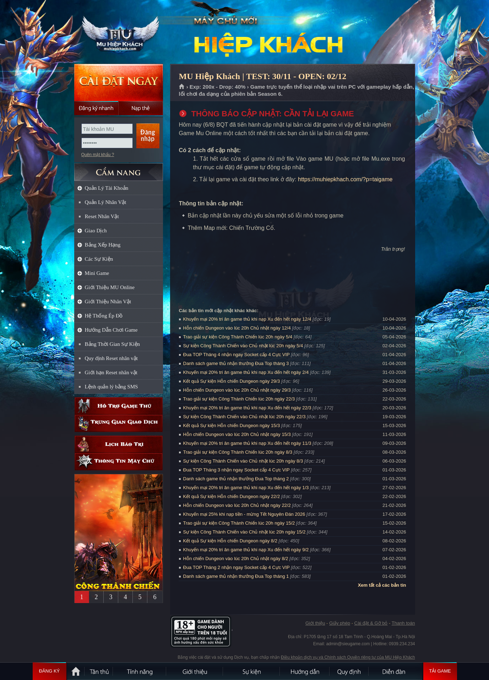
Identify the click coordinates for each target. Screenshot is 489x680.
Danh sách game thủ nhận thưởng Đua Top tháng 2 (236, 478)
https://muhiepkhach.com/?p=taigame (345, 179)
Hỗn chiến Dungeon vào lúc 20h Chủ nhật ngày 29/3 (237, 390)
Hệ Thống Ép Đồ (104, 316)
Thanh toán (403, 623)
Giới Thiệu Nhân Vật (108, 301)
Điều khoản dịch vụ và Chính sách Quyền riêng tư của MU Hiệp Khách (348, 657)
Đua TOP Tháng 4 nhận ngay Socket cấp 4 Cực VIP (236, 354)
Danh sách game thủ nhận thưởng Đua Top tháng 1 (236, 576)
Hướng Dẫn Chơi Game (111, 330)
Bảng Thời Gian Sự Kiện (112, 344)
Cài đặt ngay (118, 82)
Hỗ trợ (119, 406)
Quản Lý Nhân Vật (105, 202)
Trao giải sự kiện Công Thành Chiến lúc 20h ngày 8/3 (238, 452)
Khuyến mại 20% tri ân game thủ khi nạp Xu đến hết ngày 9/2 (246, 549)
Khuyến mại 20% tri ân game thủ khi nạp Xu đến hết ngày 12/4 (247, 319)
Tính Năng (140, 671)
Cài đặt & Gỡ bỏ (371, 623)
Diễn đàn (395, 671)
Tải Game (440, 671)
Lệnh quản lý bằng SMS (111, 386)
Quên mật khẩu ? (97, 154)
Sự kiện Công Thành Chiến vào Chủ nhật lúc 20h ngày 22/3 (244, 416)
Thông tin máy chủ (119, 461)
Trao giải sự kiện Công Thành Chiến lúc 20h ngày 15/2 (239, 523)
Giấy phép (339, 623)
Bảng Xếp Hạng (103, 245)
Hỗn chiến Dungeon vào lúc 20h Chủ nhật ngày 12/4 (237, 328)
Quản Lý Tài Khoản (107, 188)
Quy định (349, 671)
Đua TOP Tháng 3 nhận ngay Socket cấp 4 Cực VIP (236, 469)
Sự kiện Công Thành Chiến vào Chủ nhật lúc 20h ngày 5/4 (243, 345)
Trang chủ (182, 86)
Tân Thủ (99, 671)
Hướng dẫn (305, 671)
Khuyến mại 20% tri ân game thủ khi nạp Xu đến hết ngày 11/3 (247, 443)
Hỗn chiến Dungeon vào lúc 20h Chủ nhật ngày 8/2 (235, 558)
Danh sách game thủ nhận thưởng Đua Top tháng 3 (236, 363)
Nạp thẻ (141, 108)
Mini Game (97, 273)
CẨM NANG (118, 169)
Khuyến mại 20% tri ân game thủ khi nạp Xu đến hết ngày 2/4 (246, 372)
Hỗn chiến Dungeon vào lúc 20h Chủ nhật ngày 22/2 (237, 505)
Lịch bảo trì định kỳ (119, 444)
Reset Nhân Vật (102, 216)
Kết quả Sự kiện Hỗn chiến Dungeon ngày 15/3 (231, 425)
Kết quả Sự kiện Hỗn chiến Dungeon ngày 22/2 (231, 496)
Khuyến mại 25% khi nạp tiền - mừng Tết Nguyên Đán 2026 (244, 514)
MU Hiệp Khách (118, 32)
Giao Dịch (96, 230)
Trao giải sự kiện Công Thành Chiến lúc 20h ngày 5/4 (238, 336)
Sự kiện (251, 671)
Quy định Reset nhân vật (111, 358)
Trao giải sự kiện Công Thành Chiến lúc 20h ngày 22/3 (239, 399)
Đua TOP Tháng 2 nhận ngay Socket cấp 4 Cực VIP (236, 567)
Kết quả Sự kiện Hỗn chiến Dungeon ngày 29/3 (231, 381)
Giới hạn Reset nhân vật (111, 372)
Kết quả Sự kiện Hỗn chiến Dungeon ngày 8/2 (230, 540)
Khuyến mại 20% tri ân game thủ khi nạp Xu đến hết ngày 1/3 (246, 487)
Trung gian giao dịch (119, 423)
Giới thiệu (315, 623)
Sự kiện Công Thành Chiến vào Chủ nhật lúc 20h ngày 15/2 (244, 532)
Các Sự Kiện (99, 259)
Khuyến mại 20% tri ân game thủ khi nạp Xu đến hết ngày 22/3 (247, 407)
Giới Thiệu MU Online (110, 287)
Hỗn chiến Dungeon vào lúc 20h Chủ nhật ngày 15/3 (237, 434)
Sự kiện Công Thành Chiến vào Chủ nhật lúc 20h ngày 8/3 (243, 461)
